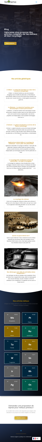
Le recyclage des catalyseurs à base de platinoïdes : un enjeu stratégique (21, 160)
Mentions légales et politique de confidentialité (21, 436)
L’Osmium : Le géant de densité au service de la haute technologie (21, 125)
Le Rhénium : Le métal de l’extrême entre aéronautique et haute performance (21, 107)
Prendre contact (21, 417)
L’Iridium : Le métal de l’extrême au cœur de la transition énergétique (21, 90)
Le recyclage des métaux (21, 199)
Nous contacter (10, 43)
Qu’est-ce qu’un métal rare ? (21, 235)
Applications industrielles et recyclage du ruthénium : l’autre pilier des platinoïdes (21, 142)
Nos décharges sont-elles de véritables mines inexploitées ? (21, 272)
